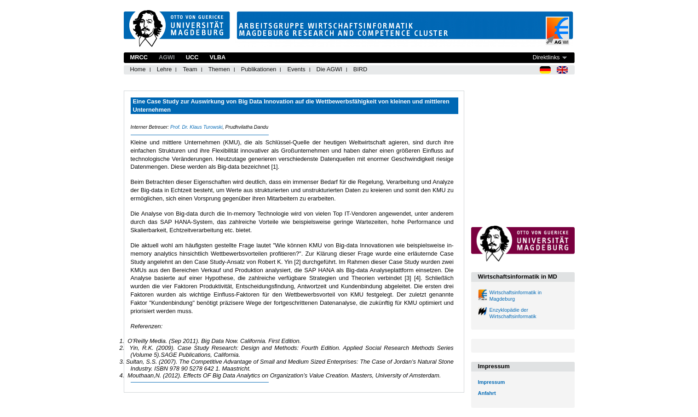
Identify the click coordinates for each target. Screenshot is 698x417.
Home (138, 69)
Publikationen (259, 69)
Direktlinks (546, 57)
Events (296, 69)
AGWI (167, 57)
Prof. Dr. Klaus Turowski (196, 127)
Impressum (491, 382)
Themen (219, 69)
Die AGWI (329, 69)
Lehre (164, 69)
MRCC (139, 57)
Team (190, 69)
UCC (192, 57)
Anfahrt (487, 393)
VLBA (217, 57)
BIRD (360, 69)
